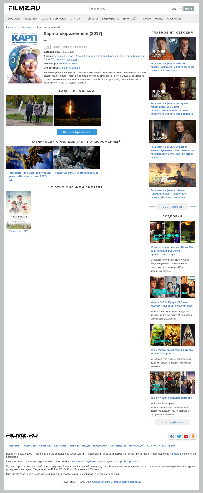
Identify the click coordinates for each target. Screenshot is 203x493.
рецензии (30, 18)
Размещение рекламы (127, 482)
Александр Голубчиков (84, 461)
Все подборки (172, 422)
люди (86, 445)
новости (14, 18)
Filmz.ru (174, 453)
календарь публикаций (127, 445)
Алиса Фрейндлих (86, 56)
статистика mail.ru (161, 445)
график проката (152, 18)
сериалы (60, 445)
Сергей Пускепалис (55, 59)
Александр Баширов (132, 56)
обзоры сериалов (54, 18)
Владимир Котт (68, 63)
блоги (74, 445)
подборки (100, 445)
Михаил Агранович (70, 67)
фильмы (45, 445)
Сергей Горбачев (127, 461)
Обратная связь (102, 482)
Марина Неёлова (64, 56)
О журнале (174, 18)
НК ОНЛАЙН (130, 18)
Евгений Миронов (108, 56)
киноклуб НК (110, 18)
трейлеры (91, 18)
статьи (75, 18)
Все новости (172, 206)
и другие (72, 59)
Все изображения (76, 132)
